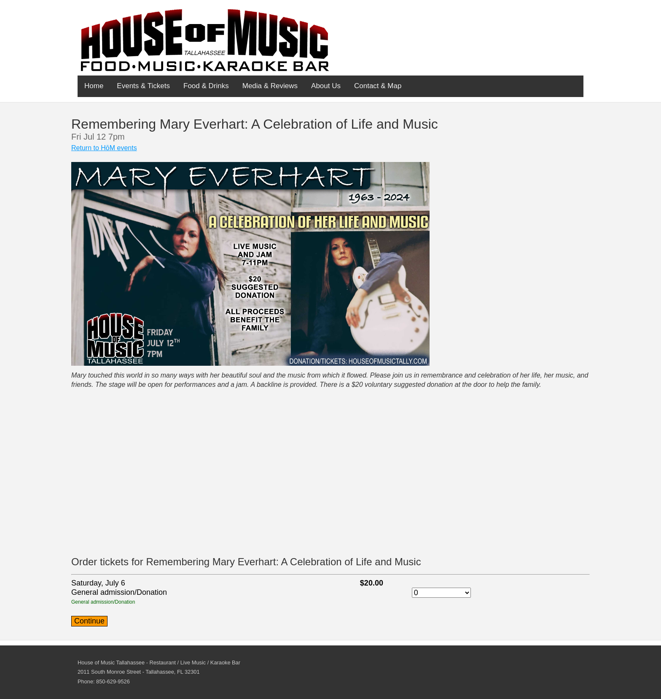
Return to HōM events (104, 147)
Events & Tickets (143, 86)
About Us (326, 86)
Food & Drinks (206, 86)
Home (93, 86)
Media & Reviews (270, 86)
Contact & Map (377, 86)
